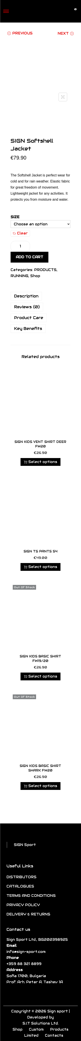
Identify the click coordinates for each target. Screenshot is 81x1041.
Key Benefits (28, 328)
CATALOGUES (20, 886)
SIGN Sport (25, 844)
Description (26, 296)
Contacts (54, 1035)
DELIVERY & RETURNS (28, 914)
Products (59, 1029)
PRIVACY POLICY (23, 905)
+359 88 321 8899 (23, 964)
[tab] (41, 296)
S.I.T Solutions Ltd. (40, 1023)
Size (15, 217)
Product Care (28, 317)
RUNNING (19, 276)
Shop (35, 276)
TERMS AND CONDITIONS (31, 895)
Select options (40, 462)
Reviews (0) (27, 306)
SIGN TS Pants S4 (40, 551)
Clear (20, 233)
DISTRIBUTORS (21, 877)
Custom (36, 1029)
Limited (31, 1035)
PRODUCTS (45, 270)
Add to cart (29, 257)
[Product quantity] (20, 246)
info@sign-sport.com (26, 951)
